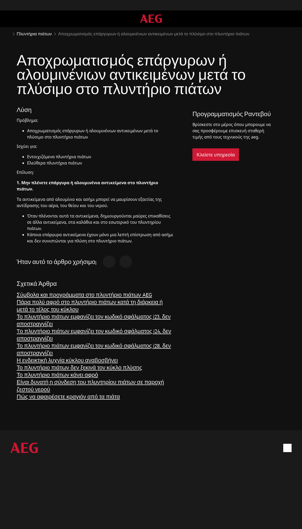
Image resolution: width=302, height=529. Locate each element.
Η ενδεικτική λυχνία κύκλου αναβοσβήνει (67, 360)
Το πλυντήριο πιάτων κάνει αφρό (57, 374)
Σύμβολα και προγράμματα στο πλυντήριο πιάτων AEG (84, 294)
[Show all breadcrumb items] (8, 33)
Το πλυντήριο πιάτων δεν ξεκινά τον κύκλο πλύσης (79, 367)
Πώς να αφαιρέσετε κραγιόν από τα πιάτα (68, 396)
